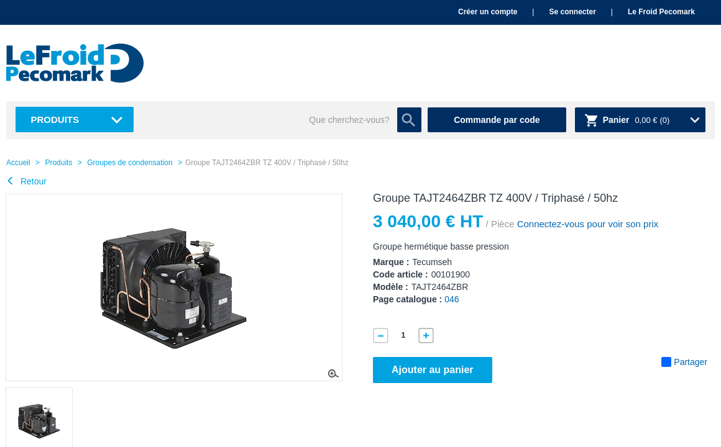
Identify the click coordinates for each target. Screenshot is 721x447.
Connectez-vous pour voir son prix (586, 224)
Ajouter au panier (433, 369)
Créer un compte (487, 11)
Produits (55, 119)
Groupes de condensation (129, 162)
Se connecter (572, 11)
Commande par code (497, 120)
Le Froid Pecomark (661, 11)
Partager (684, 362)
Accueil (18, 162)
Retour (26, 181)
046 (451, 299)
